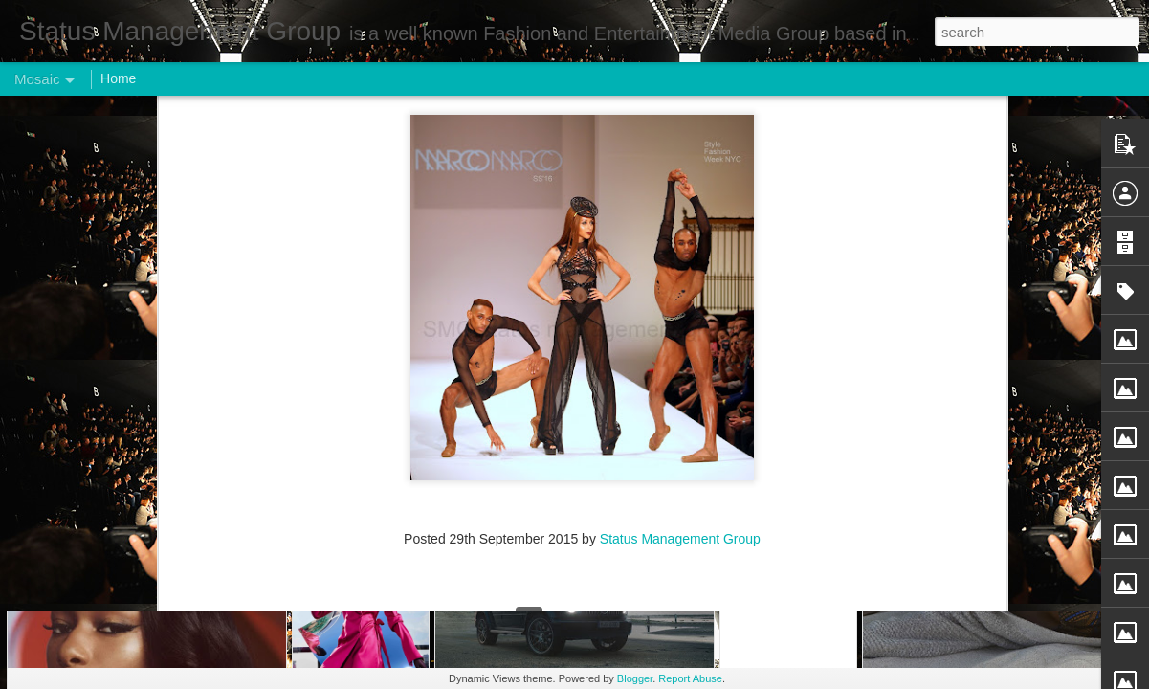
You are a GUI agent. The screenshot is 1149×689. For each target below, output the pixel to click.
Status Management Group (680, 159)
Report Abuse (690, 678)
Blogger (634, 678)
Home (118, 78)
